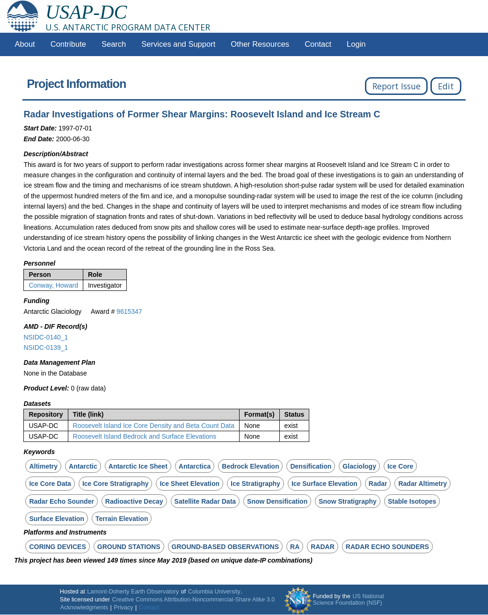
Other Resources (260, 44)
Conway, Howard (53, 285)
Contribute (68, 44)
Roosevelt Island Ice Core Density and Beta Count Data (154, 425)
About (25, 44)
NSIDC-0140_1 (45, 337)
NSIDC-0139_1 (45, 347)
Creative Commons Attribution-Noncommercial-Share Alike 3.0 (193, 599)
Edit (446, 86)
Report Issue (396, 86)
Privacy (123, 607)
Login (356, 44)
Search (114, 44)
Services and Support (178, 44)
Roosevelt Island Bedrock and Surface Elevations (145, 436)
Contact (318, 44)
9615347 (129, 311)
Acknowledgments (84, 607)
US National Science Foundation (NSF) (348, 599)
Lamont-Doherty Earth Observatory (133, 591)
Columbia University (214, 591)
